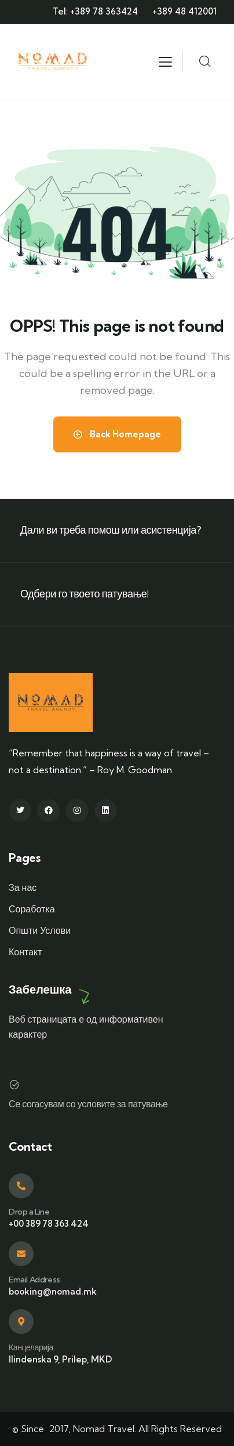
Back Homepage (117, 434)
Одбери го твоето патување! (84, 593)
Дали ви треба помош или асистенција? (110, 530)
